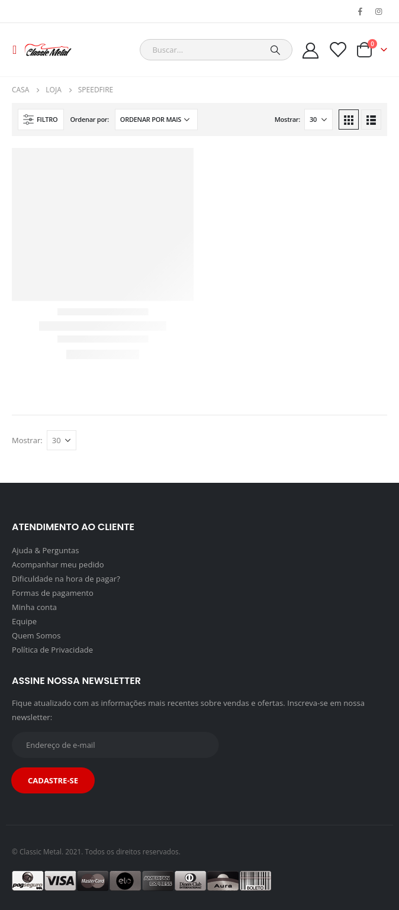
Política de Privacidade (52, 649)
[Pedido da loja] (156, 119)
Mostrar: (287, 119)
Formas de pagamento (53, 593)
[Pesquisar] (275, 50)
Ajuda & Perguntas (45, 550)
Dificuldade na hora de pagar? (66, 578)
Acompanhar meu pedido (58, 564)
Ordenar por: (89, 119)
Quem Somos (36, 635)
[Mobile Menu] (18, 50)
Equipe (24, 621)
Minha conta (34, 607)
